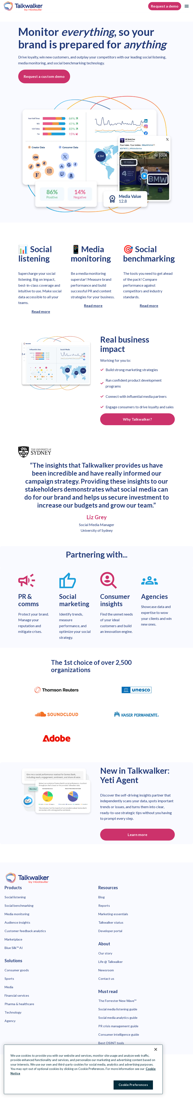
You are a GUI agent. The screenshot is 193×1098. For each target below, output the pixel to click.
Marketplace (13, 939)
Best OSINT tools (111, 1043)
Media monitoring (17, 914)
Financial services (17, 995)
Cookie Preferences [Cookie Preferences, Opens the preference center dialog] (133, 1085)
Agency (10, 1021)
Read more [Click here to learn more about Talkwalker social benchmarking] (149, 305)
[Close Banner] (156, 1049)
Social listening (15, 897)
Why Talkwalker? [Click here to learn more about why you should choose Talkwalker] (137, 419)
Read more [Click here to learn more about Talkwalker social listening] (41, 311)
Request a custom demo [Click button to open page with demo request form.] (44, 76)
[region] (83, 1069)
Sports (9, 978)
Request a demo (164, 6)
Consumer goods (17, 970)
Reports (104, 905)
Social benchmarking (19, 905)
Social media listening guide (117, 1009)
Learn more (137, 834)
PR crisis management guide (118, 1026)
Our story (105, 953)
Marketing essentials (113, 914)
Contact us (106, 978)
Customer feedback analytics (25, 931)
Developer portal (110, 931)
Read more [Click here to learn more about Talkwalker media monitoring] (93, 305)
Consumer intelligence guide (118, 1034)
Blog (101, 897)
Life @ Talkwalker (110, 962)
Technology (13, 1012)
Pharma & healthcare (19, 1004)
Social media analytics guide (117, 1017)
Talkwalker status (110, 922)
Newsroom (106, 970)
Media (9, 987)
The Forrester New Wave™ (117, 1001)
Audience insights (17, 922)
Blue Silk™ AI (14, 948)
